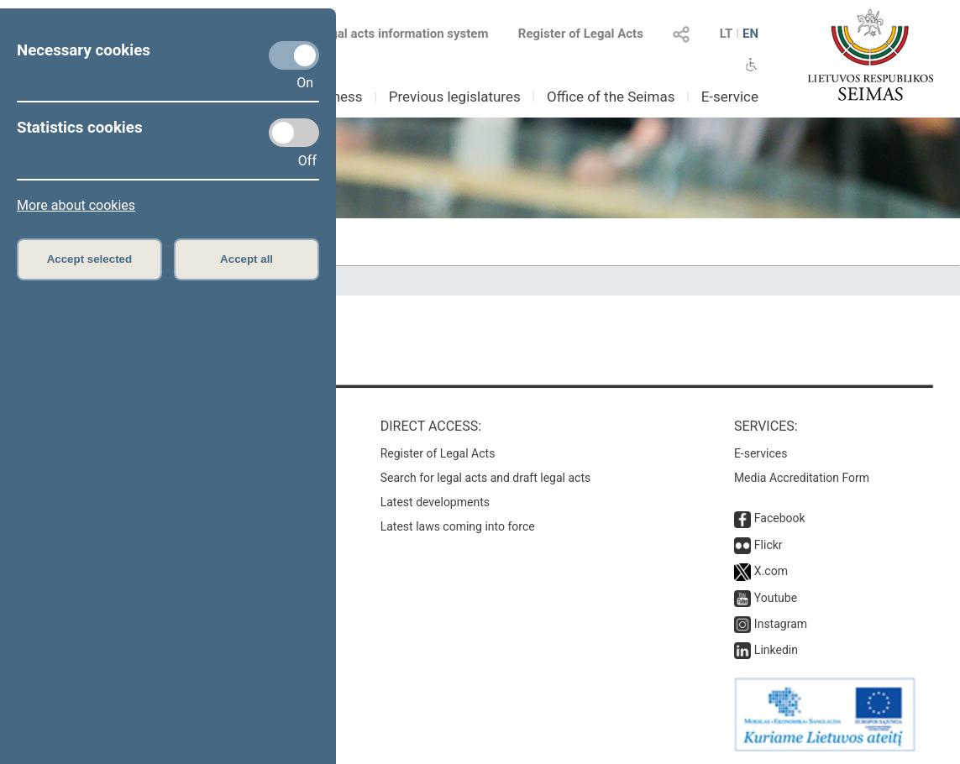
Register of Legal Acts (580, 33)
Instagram (780, 624)
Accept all (246, 259)
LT (726, 33)
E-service (729, 96)
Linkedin (776, 650)
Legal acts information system (402, 33)
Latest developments (435, 502)
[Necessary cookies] (294, 55)
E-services (761, 453)
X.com (771, 571)
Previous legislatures (455, 96)
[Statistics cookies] (294, 132)
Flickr (768, 545)
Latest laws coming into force (457, 526)
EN (750, 33)
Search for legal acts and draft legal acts (485, 477)
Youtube (775, 597)
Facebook (779, 518)
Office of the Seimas (611, 96)
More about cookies (76, 205)
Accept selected (90, 259)
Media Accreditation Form (801, 477)
